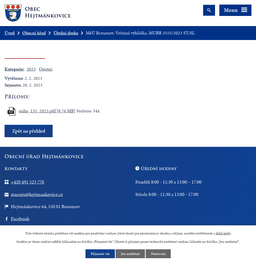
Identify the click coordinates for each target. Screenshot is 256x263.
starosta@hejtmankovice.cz (37, 194)
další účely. (223, 233)
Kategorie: (14, 69)
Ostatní (45, 69)
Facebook (20, 218)
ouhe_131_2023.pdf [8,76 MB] (47, 111)
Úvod (10, 33)
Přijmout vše (100, 253)
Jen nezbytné (130, 253)
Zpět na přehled (28, 131)
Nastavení (158, 253)
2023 (31, 69)
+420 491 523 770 (27, 181)
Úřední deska (65, 33)
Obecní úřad (34, 33)
